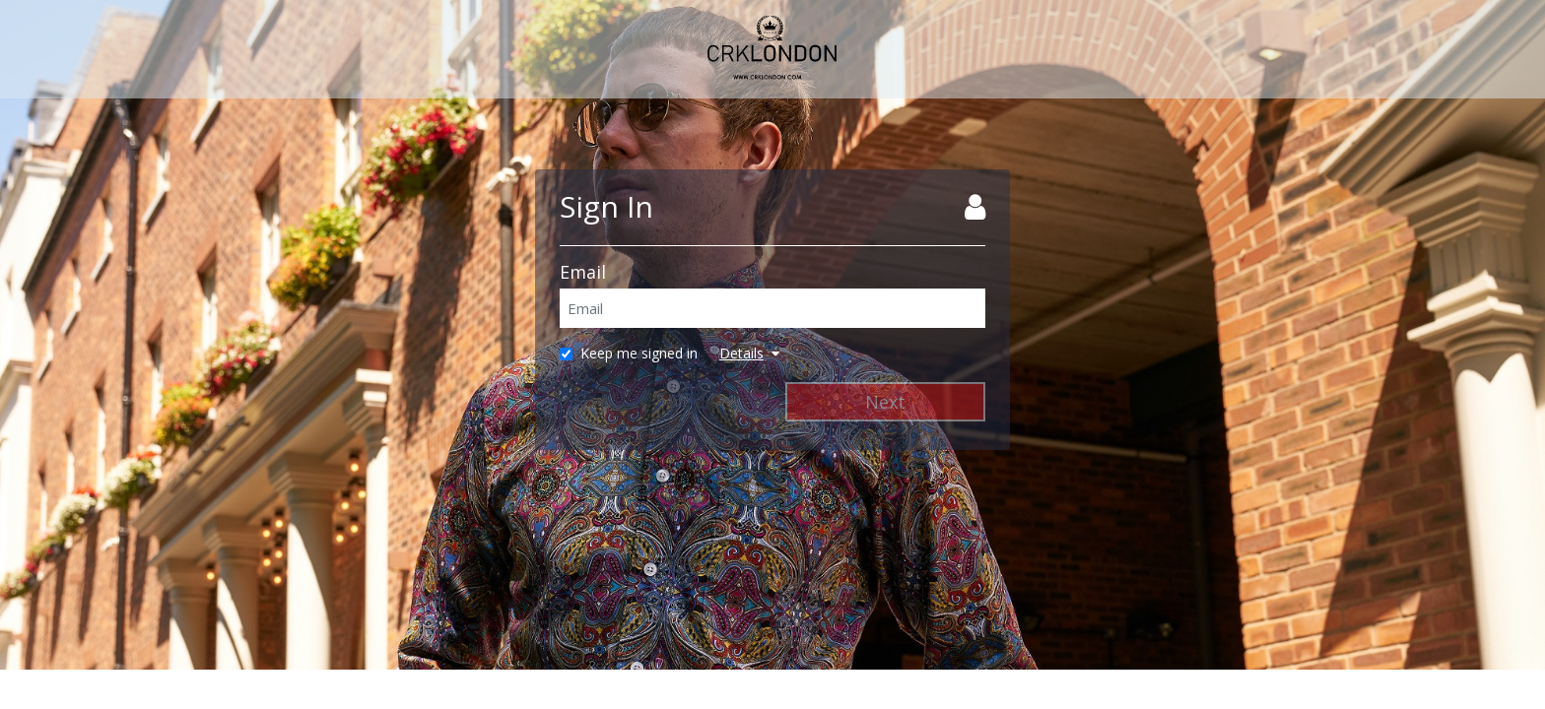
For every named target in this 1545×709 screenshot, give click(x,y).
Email (583, 272)
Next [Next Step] (885, 402)
